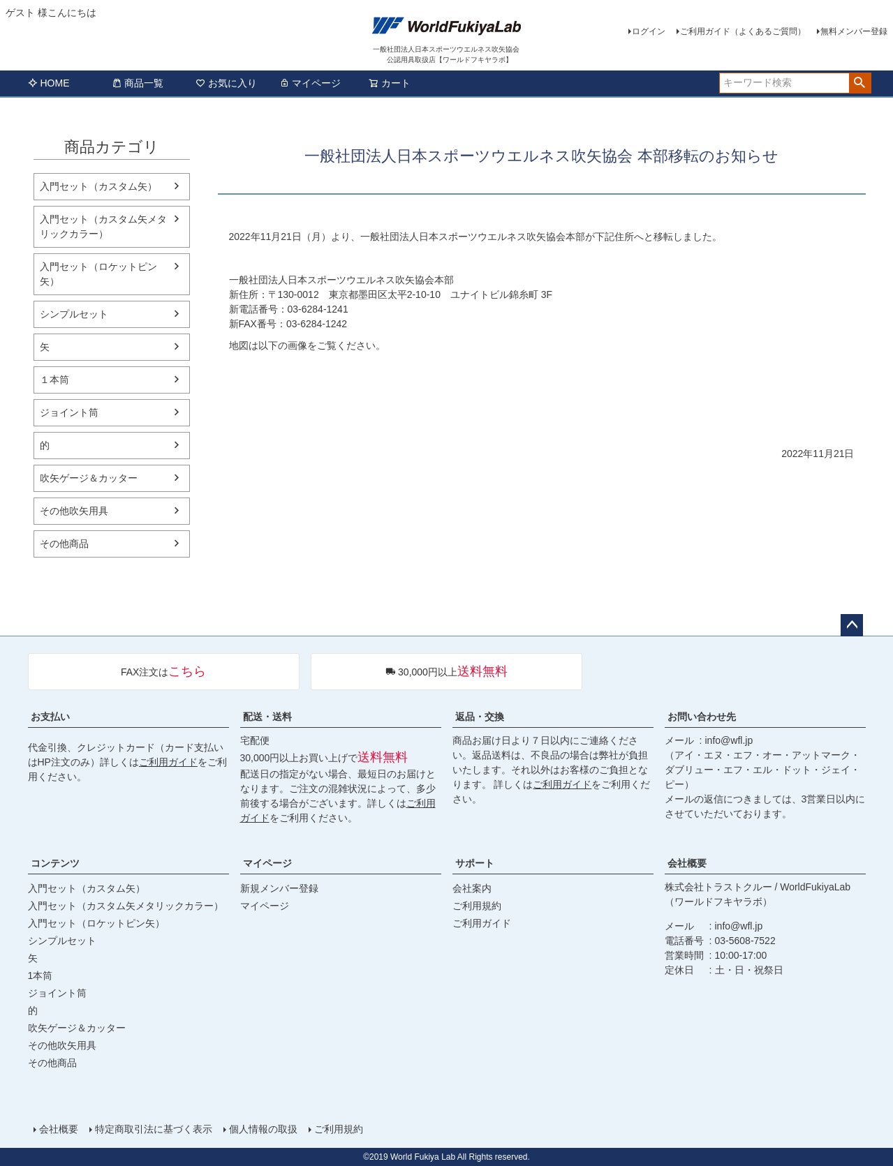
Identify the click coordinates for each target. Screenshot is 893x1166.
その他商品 (64, 543)
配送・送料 (267, 716)
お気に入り (226, 83)
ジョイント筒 (69, 412)
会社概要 (687, 863)
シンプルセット (74, 314)
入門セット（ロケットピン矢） (98, 274)
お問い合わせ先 (701, 716)
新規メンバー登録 (279, 888)
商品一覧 (137, 83)
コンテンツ (55, 863)
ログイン (648, 31)
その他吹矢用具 (74, 510)
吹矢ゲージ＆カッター (89, 478)
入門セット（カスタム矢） (98, 186)
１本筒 (54, 379)
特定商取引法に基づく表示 (153, 1129)
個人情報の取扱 (263, 1129)
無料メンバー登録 (853, 31)
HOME (49, 83)
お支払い (50, 716)
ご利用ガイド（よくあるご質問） (743, 31)
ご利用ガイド (168, 762)
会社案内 (472, 888)
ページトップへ (852, 625)
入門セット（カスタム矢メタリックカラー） (103, 226)
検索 (860, 83)
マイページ (310, 83)
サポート (474, 863)
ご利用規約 (476, 905)
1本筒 (40, 975)
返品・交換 (479, 716)
